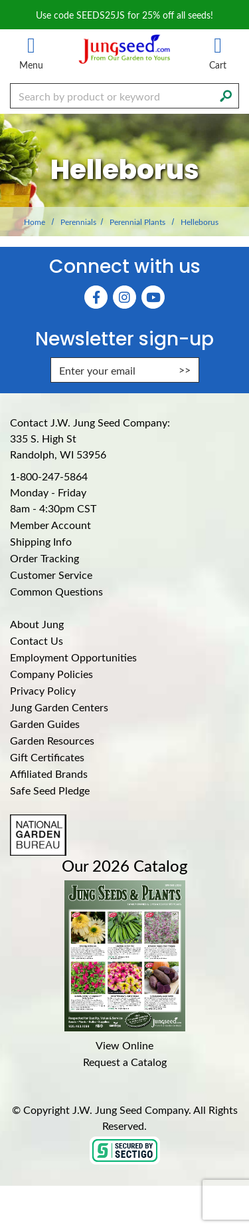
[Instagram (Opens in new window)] (124, 297)
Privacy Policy (43, 690)
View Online (124, 1045)
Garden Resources (52, 740)
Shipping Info (41, 541)
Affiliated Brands (49, 774)
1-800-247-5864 (49, 476)
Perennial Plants (137, 221)
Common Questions (56, 591)
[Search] (226, 94)
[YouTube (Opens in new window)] (153, 297)
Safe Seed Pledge (50, 790)
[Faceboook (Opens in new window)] (96, 297)
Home (34, 221)
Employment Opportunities (73, 657)
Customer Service (51, 575)
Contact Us (36, 640)
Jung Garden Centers (59, 707)
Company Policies (51, 674)
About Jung (37, 624)
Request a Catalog (125, 1062)
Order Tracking (44, 558)
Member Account (50, 525)
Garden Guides (45, 724)
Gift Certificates (47, 757)
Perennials (78, 221)
